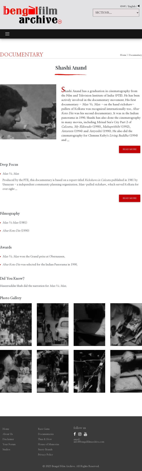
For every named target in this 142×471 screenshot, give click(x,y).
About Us (8, 434)
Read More (130, 149)
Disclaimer (8, 439)
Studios (6, 449)
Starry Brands (45, 449)
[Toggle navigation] (7, 34)
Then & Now (45, 439)
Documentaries (46, 434)
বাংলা (123, 6)
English (132, 6)
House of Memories (48, 444)
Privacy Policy (45, 455)
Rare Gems (44, 429)
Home (123, 55)
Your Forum (9, 444)
